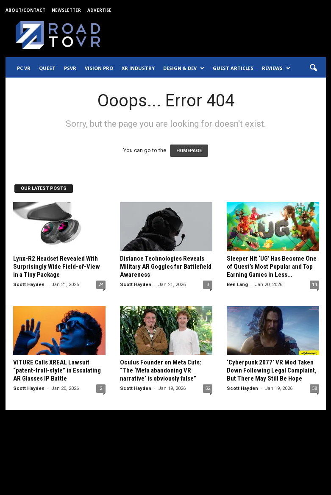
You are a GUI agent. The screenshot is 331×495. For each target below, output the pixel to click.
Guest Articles (233, 68)
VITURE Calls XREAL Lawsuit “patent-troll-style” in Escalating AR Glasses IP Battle (57, 370)
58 (314, 388)
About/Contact (25, 10)
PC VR (24, 68)
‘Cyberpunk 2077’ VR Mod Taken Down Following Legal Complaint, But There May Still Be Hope (272, 370)
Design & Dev (183, 68)
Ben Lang (237, 284)
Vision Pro (99, 68)
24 (100, 284)
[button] (313, 68)
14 (314, 284)
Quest (47, 68)
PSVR (70, 68)
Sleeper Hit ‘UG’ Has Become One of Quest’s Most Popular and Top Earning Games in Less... (272, 266)
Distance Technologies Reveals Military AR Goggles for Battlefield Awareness (165, 266)
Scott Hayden (29, 284)
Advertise (99, 10)
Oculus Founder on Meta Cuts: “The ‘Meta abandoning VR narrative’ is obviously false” (160, 370)
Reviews (276, 68)
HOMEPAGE (189, 150)
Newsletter (66, 10)
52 (207, 388)
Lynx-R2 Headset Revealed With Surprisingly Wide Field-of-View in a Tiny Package (56, 266)
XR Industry (138, 68)
